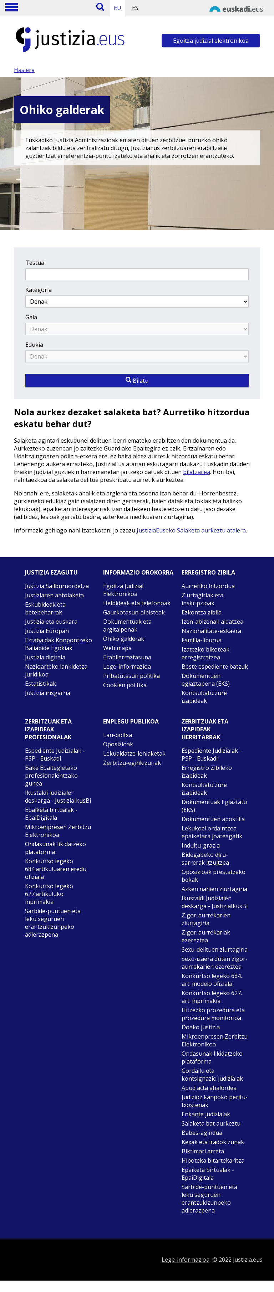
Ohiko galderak (123, 639)
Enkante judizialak (206, 1114)
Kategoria (38, 290)
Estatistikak (40, 684)
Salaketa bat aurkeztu (211, 1123)
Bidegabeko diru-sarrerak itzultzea (205, 858)
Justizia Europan (47, 631)
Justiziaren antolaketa (54, 595)
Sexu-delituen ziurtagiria (215, 949)
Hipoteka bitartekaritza (213, 1160)
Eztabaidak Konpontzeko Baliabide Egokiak (58, 644)
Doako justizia (201, 1027)
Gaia (31, 317)
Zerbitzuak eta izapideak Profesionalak (48, 729)
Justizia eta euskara (51, 622)
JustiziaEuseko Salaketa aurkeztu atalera (191, 530)
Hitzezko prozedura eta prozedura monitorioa (213, 1014)
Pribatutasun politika (131, 676)
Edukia (34, 345)
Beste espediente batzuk (215, 666)
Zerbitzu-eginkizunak (132, 763)
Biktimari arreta (203, 1151)
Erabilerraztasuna (127, 657)
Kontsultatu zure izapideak (204, 697)
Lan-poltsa (117, 735)
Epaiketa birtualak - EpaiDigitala (51, 814)
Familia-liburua (202, 640)
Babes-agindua (202, 1133)
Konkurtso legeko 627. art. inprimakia (212, 997)
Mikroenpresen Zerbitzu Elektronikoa (58, 831)
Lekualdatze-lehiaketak (134, 753)
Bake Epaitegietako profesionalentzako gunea (51, 775)
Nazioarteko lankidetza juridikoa (56, 670)
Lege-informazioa (127, 666)
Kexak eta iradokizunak (213, 1142)
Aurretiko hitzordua (208, 586)
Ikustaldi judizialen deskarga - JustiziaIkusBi (58, 796)
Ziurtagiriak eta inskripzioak (202, 599)
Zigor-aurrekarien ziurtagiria (206, 919)
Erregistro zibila (208, 572)
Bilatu (137, 381)
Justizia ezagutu (51, 572)
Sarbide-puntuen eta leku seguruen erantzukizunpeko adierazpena (53, 922)
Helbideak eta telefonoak (137, 603)
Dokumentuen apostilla (213, 819)
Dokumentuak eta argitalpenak (127, 625)
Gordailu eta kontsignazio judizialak (212, 1074)
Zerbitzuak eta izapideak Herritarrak (205, 729)
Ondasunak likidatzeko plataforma (55, 848)
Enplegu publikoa (131, 721)
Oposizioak (118, 744)
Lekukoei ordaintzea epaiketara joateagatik (212, 832)
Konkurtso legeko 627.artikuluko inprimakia (49, 894)
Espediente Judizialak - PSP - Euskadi (55, 754)
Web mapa (117, 648)
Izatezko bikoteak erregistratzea (205, 653)
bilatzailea (196, 472)
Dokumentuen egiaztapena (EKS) (206, 680)
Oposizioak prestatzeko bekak (213, 876)
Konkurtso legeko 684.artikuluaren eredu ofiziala (55, 869)
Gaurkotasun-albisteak (134, 612)
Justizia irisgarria (47, 693)
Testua (34, 263)
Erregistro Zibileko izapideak (207, 771)
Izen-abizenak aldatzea (212, 622)
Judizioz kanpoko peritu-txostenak (215, 1101)
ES (135, 8)
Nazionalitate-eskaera (211, 631)
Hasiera (24, 70)
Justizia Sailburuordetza (57, 586)
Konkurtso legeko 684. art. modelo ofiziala (212, 980)
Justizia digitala (45, 657)
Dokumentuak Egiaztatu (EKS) (214, 806)
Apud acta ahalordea (209, 1088)
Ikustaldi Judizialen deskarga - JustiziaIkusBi (215, 902)
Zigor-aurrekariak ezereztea (206, 936)
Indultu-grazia (201, 845)
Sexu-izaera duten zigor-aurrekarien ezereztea (215, 963)
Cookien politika (125, 685)
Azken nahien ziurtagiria (214, 889)
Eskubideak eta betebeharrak (45, 608)
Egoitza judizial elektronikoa (211, 41)
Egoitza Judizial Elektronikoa (123, 590)
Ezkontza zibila (202, 612)
